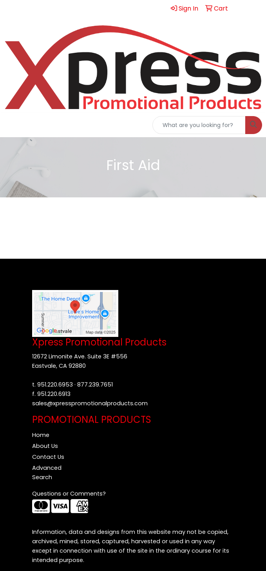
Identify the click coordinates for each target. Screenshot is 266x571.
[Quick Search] (199, 125)
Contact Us (48, 457)
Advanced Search (47, 472)
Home (40, 435)
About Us (45, 446)
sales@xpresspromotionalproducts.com (90, 403)
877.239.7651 (95, 384)
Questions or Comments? (69, 494)
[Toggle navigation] (12, 125)
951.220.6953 (55, 384)
